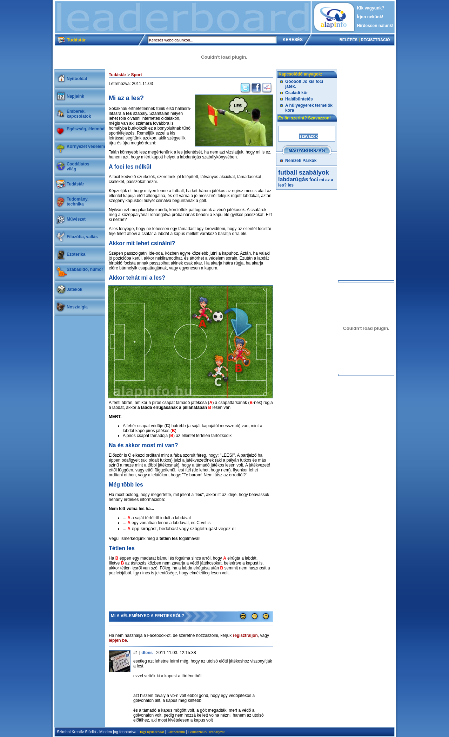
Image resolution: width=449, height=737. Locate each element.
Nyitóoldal (77, 78)
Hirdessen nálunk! (375, 25)
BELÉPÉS (348, 40)
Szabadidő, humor (85, 269)
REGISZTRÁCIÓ (375, 40)
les (291, 185)
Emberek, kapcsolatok (79, 114)
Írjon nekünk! (370, 16)
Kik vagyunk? (370, 8)
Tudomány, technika (77, 202)
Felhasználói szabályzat (206, 732)
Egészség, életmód (86, 128)
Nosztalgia (77, 307)
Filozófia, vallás (82, 236)
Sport (136, 74)
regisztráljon (245, 635)
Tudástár (75, 184)
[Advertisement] (182, 17)
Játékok (74, 289)
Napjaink (75, 96)
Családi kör (296, 92)
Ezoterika (76, 254)
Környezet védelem (86, 146)
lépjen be (118, 640)
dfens (147, 652)
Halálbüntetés (299, 99)
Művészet (76, 219)
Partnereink (176, 732)
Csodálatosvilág (78, 166)
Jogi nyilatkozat (152, 732)
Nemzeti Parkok (300, 160)
